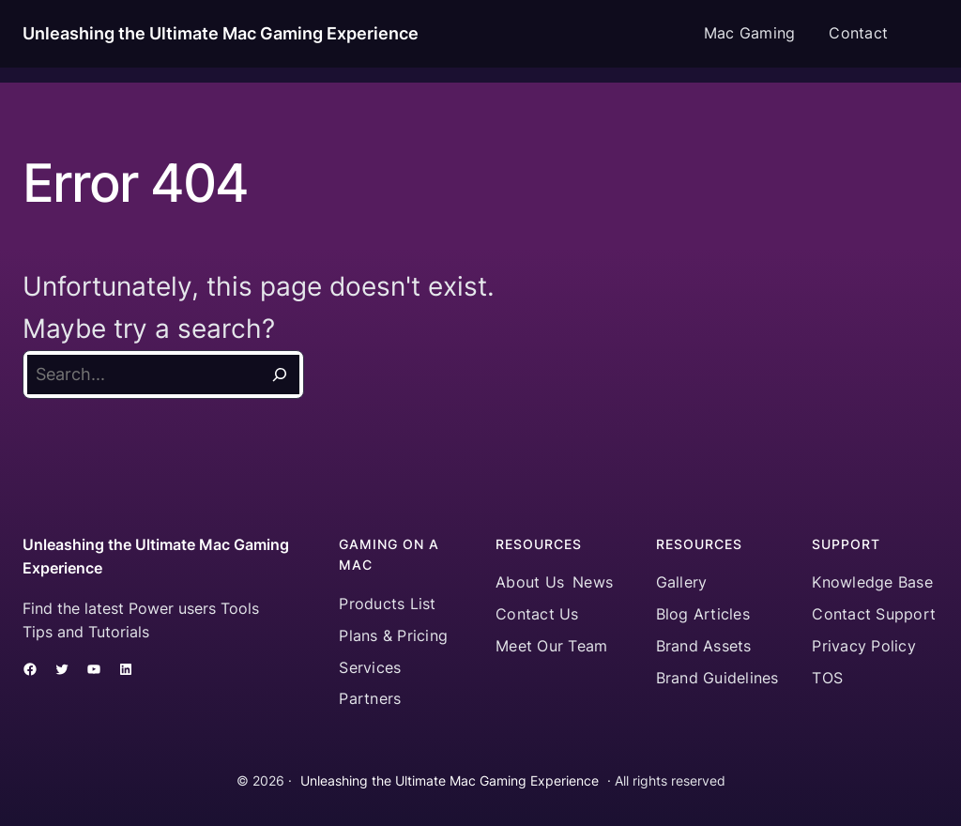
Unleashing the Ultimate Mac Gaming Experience (221, 33)
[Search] (279, 374)
